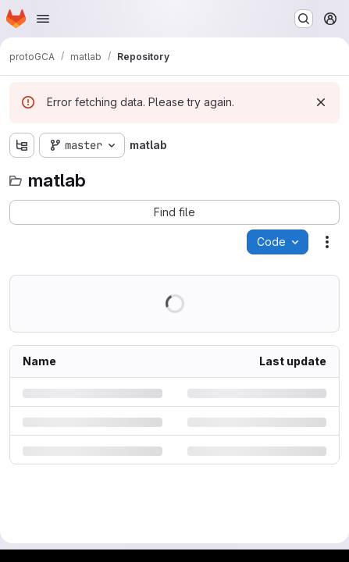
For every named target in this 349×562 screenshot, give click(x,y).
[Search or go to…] (303, 18)
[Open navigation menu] (42, 18)
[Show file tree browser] (21, 145)
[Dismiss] (321, 102)
